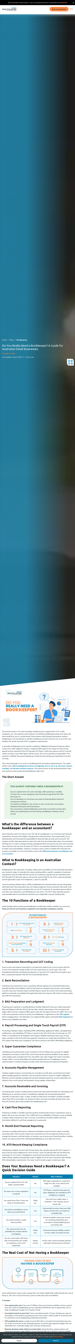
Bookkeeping (22, 340)
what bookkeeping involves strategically (28, 766)
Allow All (56, 1340)
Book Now (64, 2)
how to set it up (51, 766)
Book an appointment (59, 9)
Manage (19, 1340)
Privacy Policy (58, 1336)
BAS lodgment (64, 1017)
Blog (11, 340)
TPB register (64, 1014)
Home (4, 340)
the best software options (23, 768)
